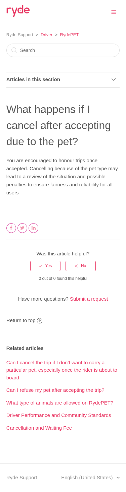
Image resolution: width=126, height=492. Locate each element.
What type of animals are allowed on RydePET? (60, 403)
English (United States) (87, 477)
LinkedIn (33, 232)
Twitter (22, 232)
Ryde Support (19, 34)
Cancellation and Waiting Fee (39, 428)
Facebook (11, 232)
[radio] (45, 266)
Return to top (24, 320)
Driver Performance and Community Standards (58, 415)
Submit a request (89, 299)
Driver (46, 34)
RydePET (69, 34)
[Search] (63, 50)
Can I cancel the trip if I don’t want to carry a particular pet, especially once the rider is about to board (61, 370)
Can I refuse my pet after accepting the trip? (55, 390)
